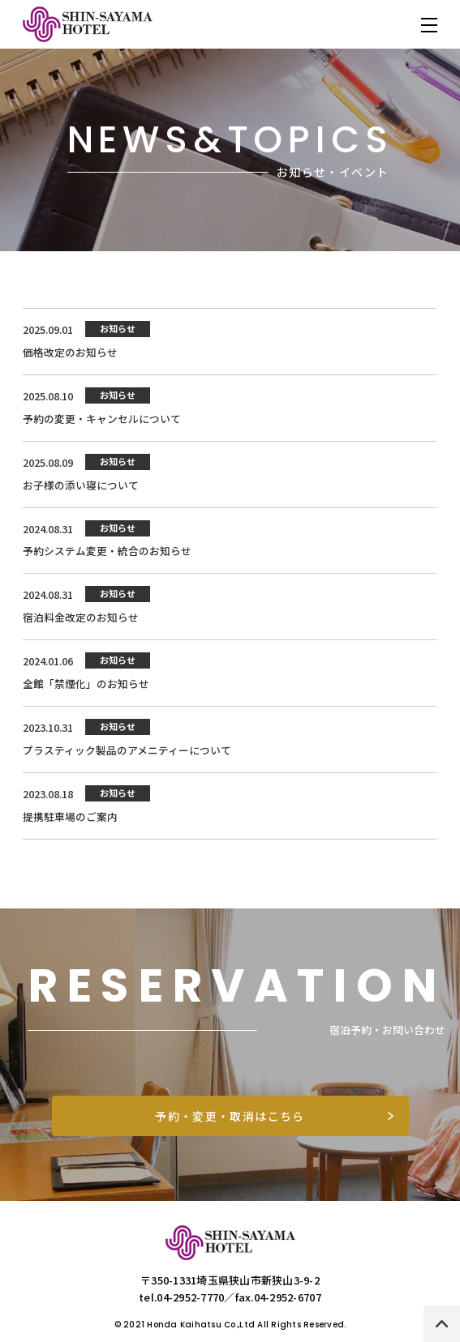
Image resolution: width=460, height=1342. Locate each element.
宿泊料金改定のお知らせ (81, 622)
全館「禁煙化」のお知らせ (86, 688)
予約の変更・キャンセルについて (102, 420)
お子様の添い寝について (81, 487)
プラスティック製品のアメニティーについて (127, 755)
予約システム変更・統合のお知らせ (107, 554)
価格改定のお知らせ (70, 353)
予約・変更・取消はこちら (230, 1121)
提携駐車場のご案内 (70, 823)
